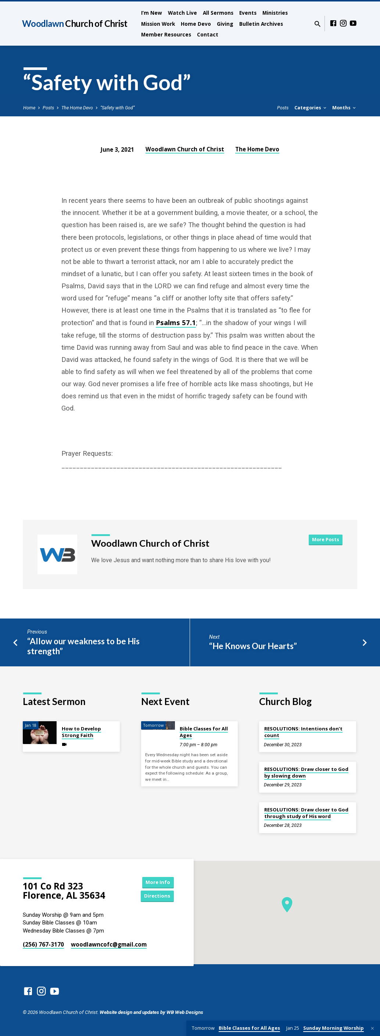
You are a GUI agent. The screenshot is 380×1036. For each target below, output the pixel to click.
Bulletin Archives (261, 23)
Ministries (275, 12)
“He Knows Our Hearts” (253, 646)
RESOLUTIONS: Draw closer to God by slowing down (306, 772)
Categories (310, 108)
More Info (155, 881)
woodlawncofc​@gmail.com (109, 944)
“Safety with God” (117, 107)
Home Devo (196, 23)
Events (248, 12)
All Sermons (218, 12)
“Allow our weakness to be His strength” (83, 646)
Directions (155, 896)
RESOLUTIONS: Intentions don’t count (303, 732)
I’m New (151, 12)
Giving (225, 23)
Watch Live (182, 12)
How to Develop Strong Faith (81, 732)
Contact (207, 34)
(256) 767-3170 (43, 944)
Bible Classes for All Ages (204, 732)
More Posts (325, 539)
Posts (48, 107)
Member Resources (166, 34)
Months (344, 108)
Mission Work (158, 23)
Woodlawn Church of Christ (185, 149)
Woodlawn (74, 23)
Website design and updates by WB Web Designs (151, 1012)
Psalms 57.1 (176, 322)
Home (29, 107)
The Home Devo (77, 107)
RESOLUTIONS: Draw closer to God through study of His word (306, 813)
